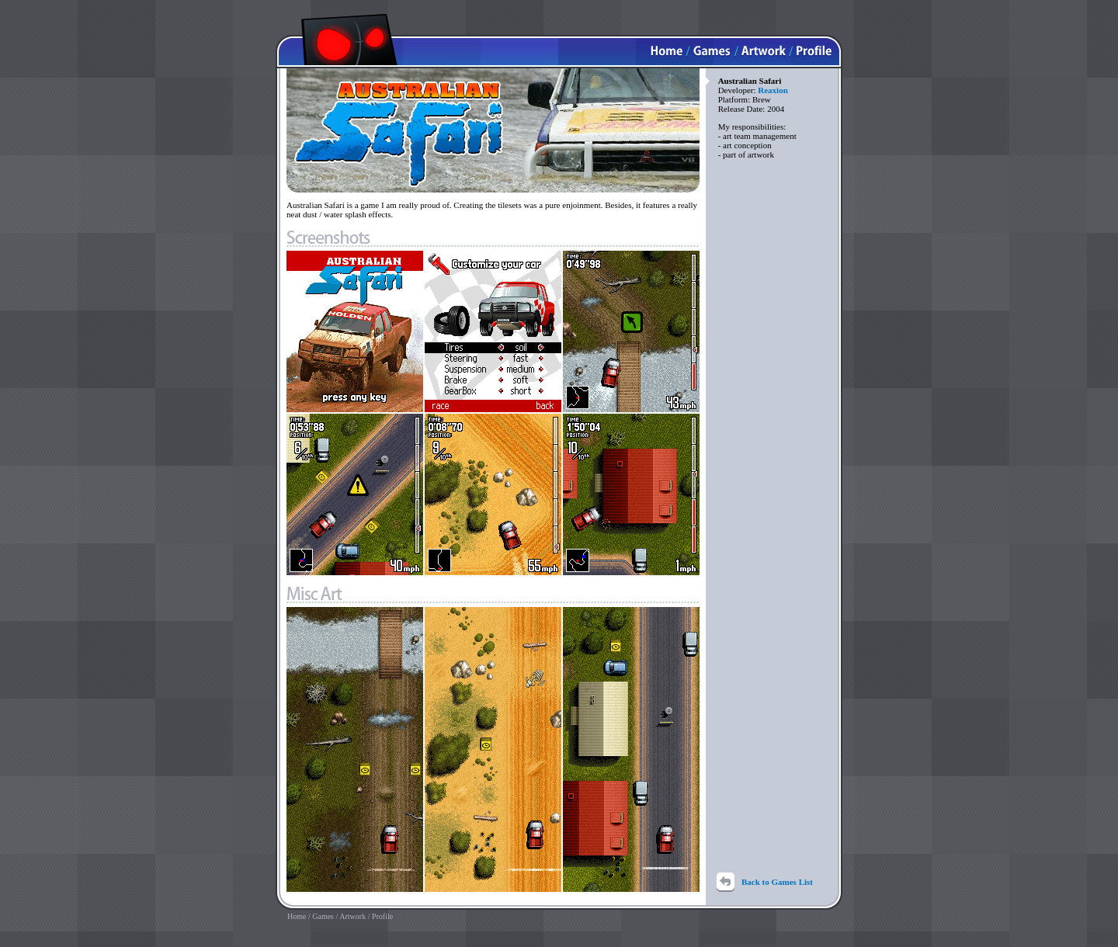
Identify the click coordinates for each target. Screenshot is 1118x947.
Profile (382, 916)
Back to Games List (777, 881)
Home (296, 916)
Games (323, 916)
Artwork (352, 916)
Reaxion (773, 90)
